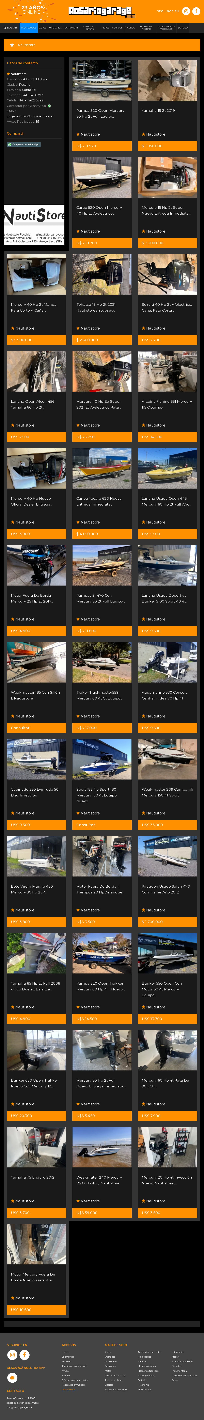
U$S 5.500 (151, 534)
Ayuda (65, 1370)
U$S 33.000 (152, 825)
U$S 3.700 (20, 1213)
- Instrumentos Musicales (184, 1375)
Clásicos (109, 1384)
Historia (66, 1375)
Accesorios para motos (149, 1352)
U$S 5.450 (85, 1116)
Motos (108, 1370)
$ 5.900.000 (21, 340)
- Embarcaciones (147, 1366)
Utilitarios (110, 1356)
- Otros (174, 1380)
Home (65, 1352)
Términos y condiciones (74, 1366)
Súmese (66, 1361)
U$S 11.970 (86, 146)
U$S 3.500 (85, 922)
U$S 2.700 (151, 340)
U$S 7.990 (151, 1116)
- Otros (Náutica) (146, 1375)
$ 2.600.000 (87, 340)
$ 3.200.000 (152, 243)
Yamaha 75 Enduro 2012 (33, 1177)
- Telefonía (143, 1384)
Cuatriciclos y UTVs (115, 1375)
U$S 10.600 (21, 1310)
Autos (108, 1352)
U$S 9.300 (20, 825)
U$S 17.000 (86, 728)
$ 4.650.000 (87, 534)
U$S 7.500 (20, 437)
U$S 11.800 (86, 631)
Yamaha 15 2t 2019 (158, 110)
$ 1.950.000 (152, 146)
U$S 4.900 (20, 631)
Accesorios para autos (116, 1389)
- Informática (177, 1352)
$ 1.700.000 (152, 922)
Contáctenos (68, 1389)
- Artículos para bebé (181, 1361)
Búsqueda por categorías (75, 1380)
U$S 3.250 (85, 437)
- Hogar (174, 1356)
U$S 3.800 (20, 922)
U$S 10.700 (86, 243)
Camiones (110, 1366)
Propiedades (144, 1356)
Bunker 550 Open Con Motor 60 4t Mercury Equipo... (162, 989)
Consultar (20, 728)
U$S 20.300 (21, 1116)
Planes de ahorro (114, 1380)
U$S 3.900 (20, 534)
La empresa (68, 1356)
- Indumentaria (179, 1370)
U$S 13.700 (152, 1019)
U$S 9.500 (151, 631)
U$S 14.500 (152, 437)
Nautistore (88, 134)
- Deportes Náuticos (148, 1370)
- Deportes (176, 1366)
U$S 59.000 (86, 1213)
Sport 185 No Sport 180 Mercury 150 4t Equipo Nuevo (96, 795)
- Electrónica (144, 1389)
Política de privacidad (73, 1384)
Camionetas (111, 1361)
